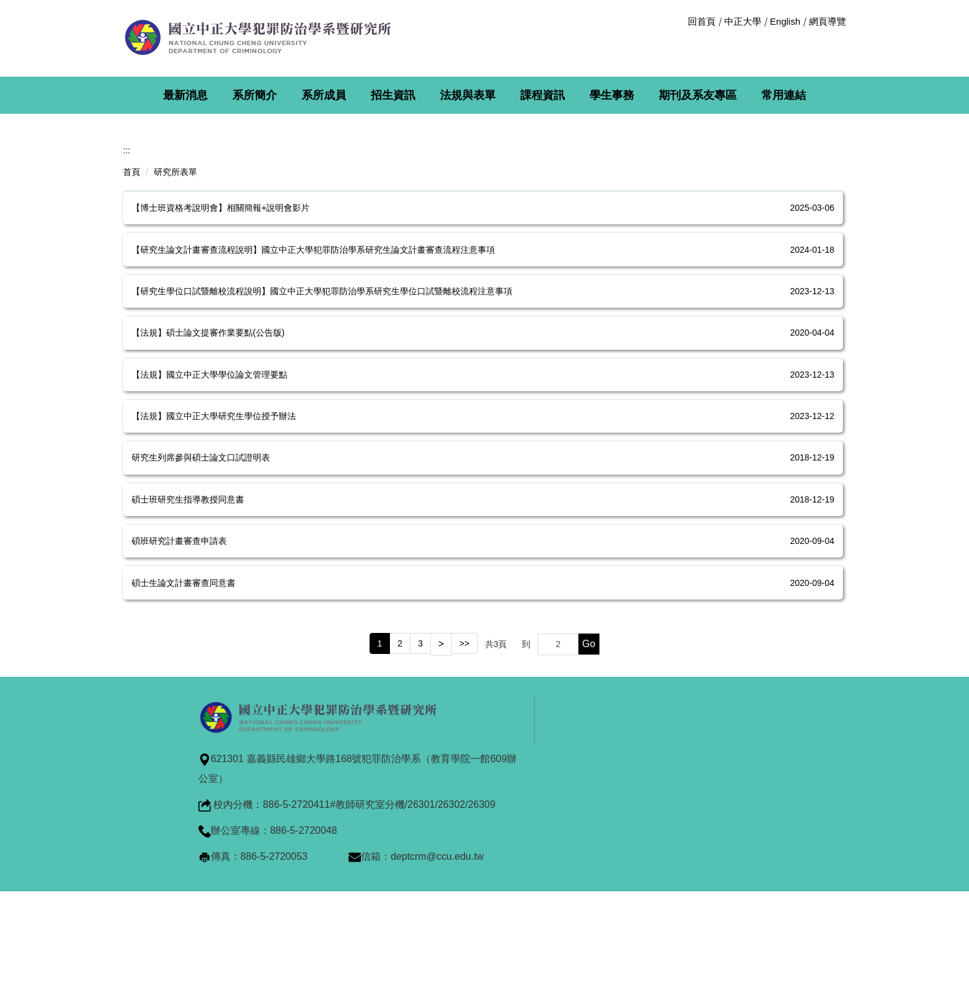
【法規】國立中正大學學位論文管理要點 (209, 499)
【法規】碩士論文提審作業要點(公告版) (208, 458)
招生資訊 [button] (393, 95)
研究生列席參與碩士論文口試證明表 (201, 583)
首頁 (131, 297)
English (785, 21)
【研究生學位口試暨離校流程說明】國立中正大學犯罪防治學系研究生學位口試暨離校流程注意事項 (322, 416)
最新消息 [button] (185, 95)
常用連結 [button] (783, 95)
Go (588, 769)
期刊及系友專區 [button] (698, 95)
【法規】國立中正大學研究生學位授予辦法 (214, 541)
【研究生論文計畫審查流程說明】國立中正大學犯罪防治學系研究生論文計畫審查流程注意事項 (313, 375)
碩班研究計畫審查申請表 (179, 666)
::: (126, 275)
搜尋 (835, 39)
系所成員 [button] (324, 95)
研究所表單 (175, 297)
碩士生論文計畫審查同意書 (183, 708)
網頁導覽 (827, 21)
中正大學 (742, 21)
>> (464, 768)
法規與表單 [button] (468, 95)
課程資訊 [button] (542, 95)
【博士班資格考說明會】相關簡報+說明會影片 (221, 333)
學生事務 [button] (612, 95)
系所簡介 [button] (254, 95)
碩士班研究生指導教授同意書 (188, 624)
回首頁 (702, 21)
